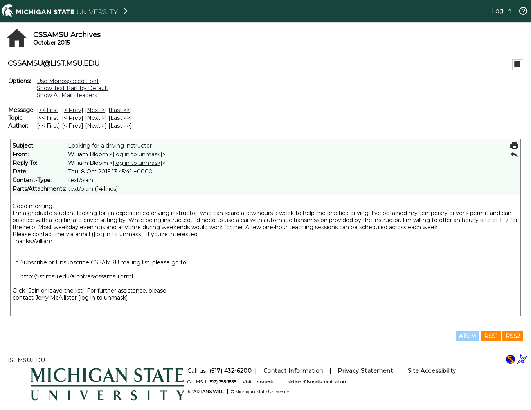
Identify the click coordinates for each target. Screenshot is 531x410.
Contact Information (293, 370)
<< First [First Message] (48, 110)
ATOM (467, 336)
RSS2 (513, 336)
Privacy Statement (365, 370)
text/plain (80, 188)
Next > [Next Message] (96, 110)
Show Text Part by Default (72, 88)
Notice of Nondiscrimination (316, 382)
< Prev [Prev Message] (72, 110)
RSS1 (491, 336)
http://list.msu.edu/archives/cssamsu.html (76, 276)
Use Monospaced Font (68, 81)
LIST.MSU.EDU (24, 360)
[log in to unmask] (137, 154)
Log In (501, 10)
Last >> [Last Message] (120, 110)
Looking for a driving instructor (110, 145)
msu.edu (265, 382)
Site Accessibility (431, 370)
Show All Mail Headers (67, 95)
